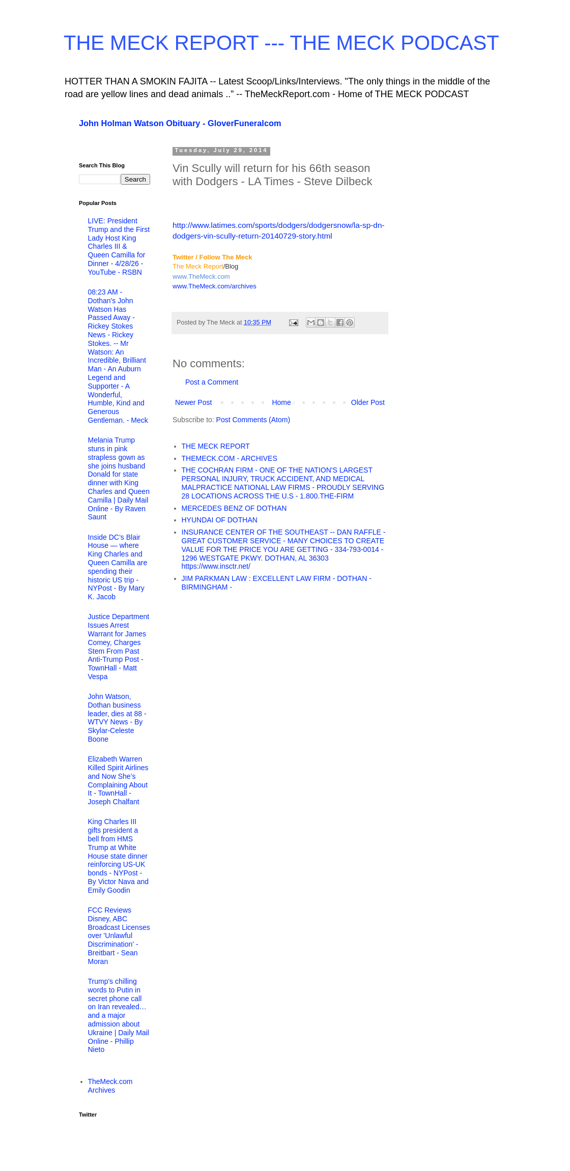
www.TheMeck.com (201, 276)
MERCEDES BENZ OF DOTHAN (234, 508)
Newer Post (193, 402)
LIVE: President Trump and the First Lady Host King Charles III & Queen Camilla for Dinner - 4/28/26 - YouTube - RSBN (119, 246)
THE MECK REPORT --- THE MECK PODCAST (281, 43)
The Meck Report (198, 266)
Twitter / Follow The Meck (212, 257)
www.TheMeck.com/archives (214, 286)
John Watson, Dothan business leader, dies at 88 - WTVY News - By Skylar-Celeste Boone (117, 717)
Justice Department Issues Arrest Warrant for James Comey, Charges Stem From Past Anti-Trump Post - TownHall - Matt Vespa (119, 646)
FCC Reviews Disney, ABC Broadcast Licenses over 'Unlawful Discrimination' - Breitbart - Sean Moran (119, 935)
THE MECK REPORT (216, 446)
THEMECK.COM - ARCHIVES (229, 458)
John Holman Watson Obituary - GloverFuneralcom (180, 123)
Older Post (368, 402)
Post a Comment (211, 382)
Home (281, 402)
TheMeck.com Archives (110, 1085)
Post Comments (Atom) (253, 420)
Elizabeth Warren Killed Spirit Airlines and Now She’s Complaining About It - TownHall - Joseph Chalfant (118, 780)
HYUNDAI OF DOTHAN (220, 520)
